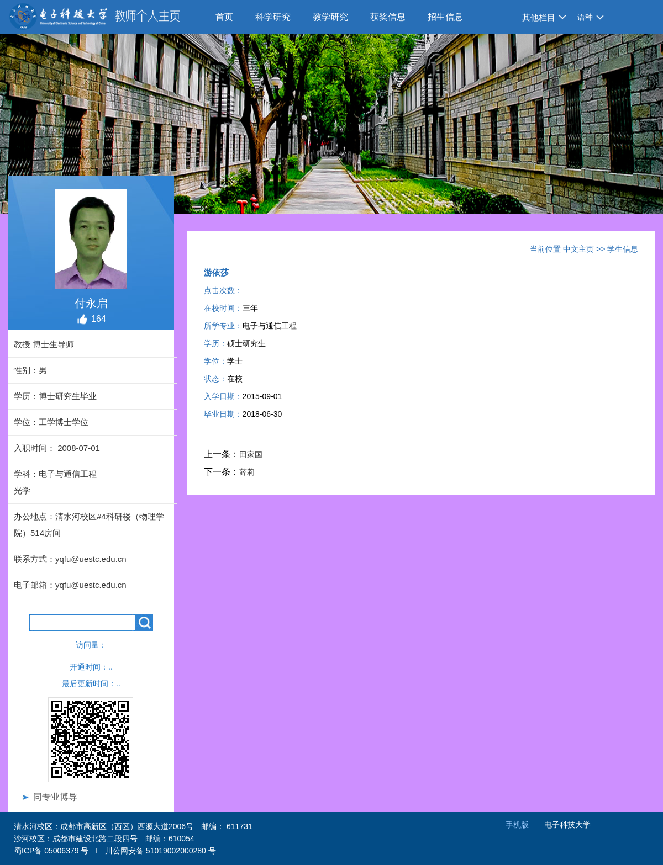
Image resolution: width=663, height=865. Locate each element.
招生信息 (445, 17)
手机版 (517, 824)
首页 (224, 17)
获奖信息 (388, 17)
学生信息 (622, 249)
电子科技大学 (567, 824)
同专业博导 (55, 797)
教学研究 (330, 17)
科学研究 (273, 17)
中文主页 (578, 249)
